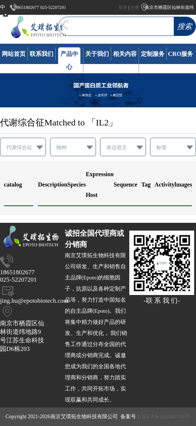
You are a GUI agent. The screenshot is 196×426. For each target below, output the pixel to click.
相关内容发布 (125, 60)
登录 (122, 7)
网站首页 (14, 54)
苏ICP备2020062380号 (166, 416)
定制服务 (153, 54)
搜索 (184, 26)
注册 (134, 7)
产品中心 (69, 60)
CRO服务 (180, 54)
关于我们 (97, 54)
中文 (2, 14)
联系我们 (41, 54)
